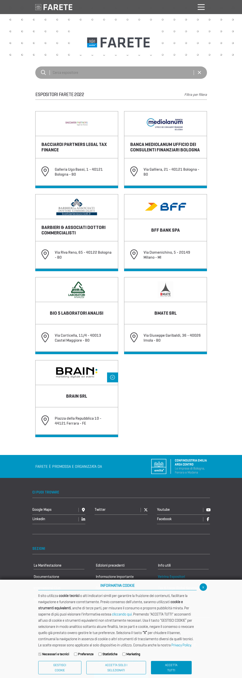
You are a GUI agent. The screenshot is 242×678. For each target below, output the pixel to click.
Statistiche (109, 654)
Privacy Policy (181, 645)
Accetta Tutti (171, 667)
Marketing (133, 654)
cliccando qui (122, 614)
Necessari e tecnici (55, 654)
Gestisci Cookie (59, 667)
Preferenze (85, 654)
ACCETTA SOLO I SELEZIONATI (116, 667)
